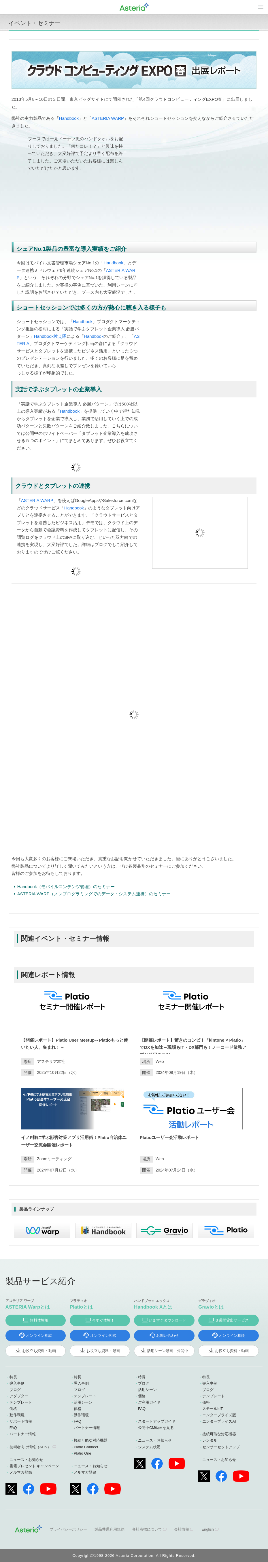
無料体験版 (39, 1320)
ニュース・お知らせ (26, 1459)
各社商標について (147, 1529)
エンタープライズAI (219, 1421)
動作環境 (17, 1415)
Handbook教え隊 (50, 336)
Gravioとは (211, 1307)
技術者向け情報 (30, 1447)
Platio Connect (86, 1447)
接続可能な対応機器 (90, 1440)
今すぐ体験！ (103, 1320)
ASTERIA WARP (108, 118)
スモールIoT (212, 1408)
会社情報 (181, 1529)
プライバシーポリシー (68, 1529)
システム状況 (149, 1447)
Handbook (69, 118)
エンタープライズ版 (219, 1415)
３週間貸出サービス (232, 1320)
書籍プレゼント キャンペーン (34, 1466)
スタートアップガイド (156, 1421)
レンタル (209, 1440)
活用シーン (83, 1402)
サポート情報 (21, 1421)
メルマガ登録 (21, 1472)
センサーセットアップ (221, 1447)
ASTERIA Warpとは (27, 1307)
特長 (13, 1377)
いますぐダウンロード (167, 1320)
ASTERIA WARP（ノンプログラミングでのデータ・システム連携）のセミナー (94, 893)
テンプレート (21, 1402)
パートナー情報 (23, 1434)
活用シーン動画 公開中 (167, 1351)
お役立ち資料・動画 (39, 1351)
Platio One (82, 1453)
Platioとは (81, 1307)
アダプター (19, 1396)
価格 (13, 1408)
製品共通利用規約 (109, 1529)
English (207, 1529)
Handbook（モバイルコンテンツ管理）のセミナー (66, 886)
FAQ (13, 1427)
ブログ (15, 1389)
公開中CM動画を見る (156, 1427)
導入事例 (17, 1383)
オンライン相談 (39, 1335)
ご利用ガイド (149, 1402)
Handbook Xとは (153, 1307)
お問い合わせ (167, 1335)
